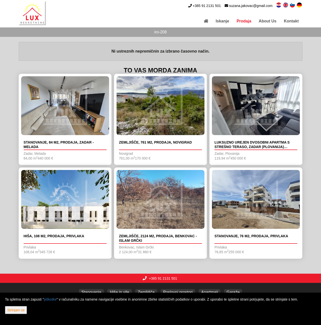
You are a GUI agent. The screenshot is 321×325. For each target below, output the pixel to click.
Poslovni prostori (178, 292)
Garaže (233, 292)
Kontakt (291, 21)
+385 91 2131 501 (207, 6)
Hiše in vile (119, 292)
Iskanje (222, 21)
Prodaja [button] (244, 21)
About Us (267, 21)
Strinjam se (16, 310)
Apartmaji (209, 292)
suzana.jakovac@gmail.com (251, 6)
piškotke (50, 299)
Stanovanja (91, 292)
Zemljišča (146, 292)
